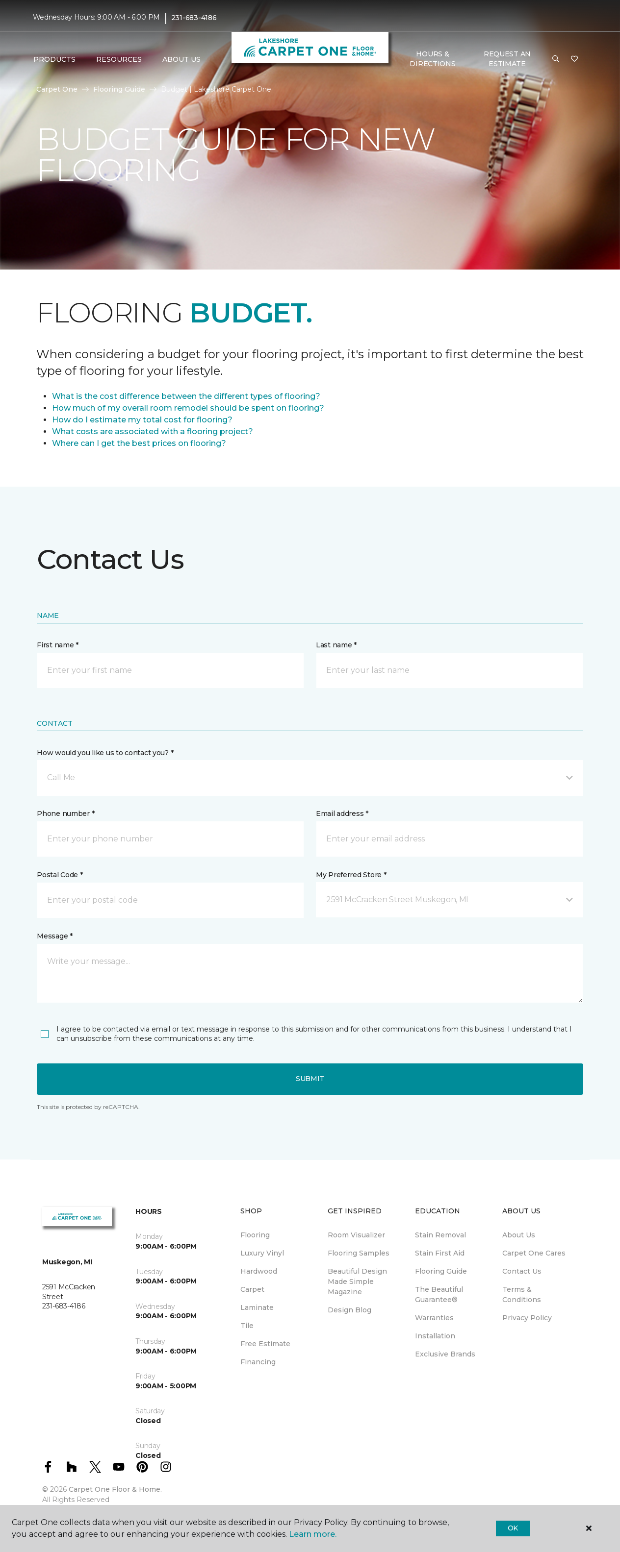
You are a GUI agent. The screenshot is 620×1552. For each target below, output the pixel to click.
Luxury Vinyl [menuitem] (262, 1253)
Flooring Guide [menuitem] (441, 1271)
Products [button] (54, 59)
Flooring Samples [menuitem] (358, 1253)
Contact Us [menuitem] (522, 1271)
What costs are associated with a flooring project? (152, 431)
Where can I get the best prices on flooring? (139, 443)
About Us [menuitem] (518, 1235)
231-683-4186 (194, 17)
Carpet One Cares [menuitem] (534, 1253)
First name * (57, 644)
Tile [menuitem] (247, 1325)
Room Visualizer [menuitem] (356, 1235)
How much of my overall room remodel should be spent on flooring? (188, 408)
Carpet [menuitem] (252, 1289)
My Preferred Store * (351, 874)
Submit (310, 1078)
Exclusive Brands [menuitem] (445, 1354)
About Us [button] (181, 59)
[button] (555, 59)
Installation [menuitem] (435, 1335)
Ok (513, 1528)
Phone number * (65, 813)
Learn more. (312, 1534)
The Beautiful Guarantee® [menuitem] (439, 1294)
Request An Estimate (507, 58)
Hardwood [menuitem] (258, 1271)
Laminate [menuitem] (257, 1307)
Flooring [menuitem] (255, 1235)
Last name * (336, 644)
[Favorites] (574, 59)
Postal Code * (59, 874)
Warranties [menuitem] (434, 1317)
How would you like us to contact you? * (105, 752)
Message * (54, 936)
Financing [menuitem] (258, 1361)
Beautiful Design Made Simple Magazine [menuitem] (357, 1281)
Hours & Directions (432, 58)
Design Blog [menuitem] (349, 1310)
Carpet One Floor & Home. (115, 1489)
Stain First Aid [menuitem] (440, 1253)
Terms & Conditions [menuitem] (521, 1294)
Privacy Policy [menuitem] (527, 1317)
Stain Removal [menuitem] (440, 1235)
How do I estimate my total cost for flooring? (142, 419)
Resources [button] (119, 59)
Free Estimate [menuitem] (265, 1343)
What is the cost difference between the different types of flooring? (186, 396)
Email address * (342, 813)
